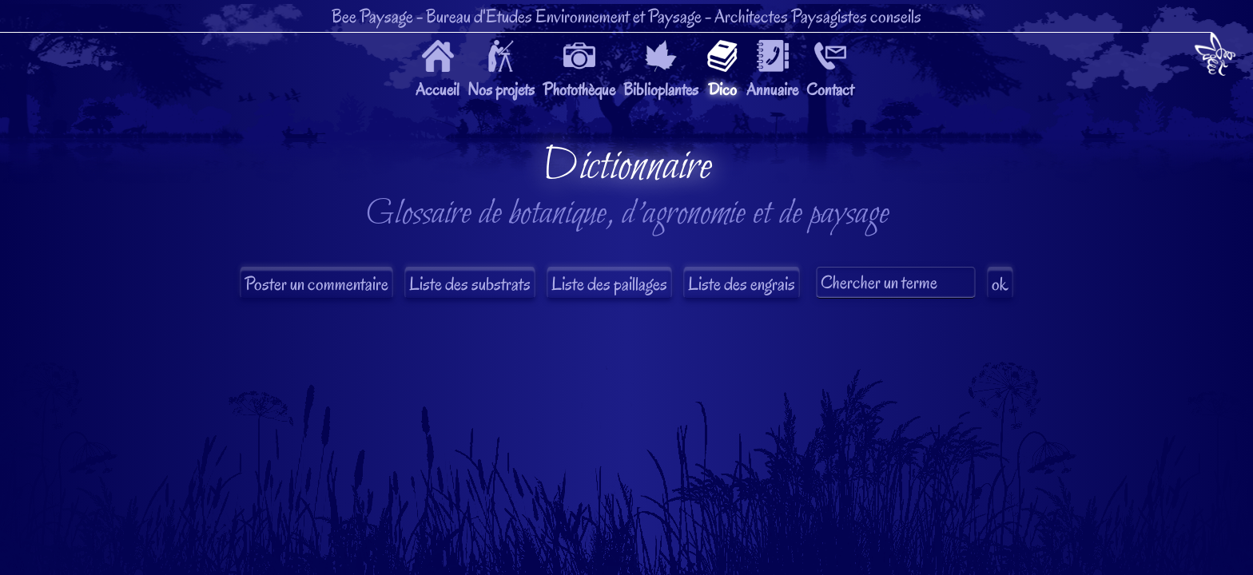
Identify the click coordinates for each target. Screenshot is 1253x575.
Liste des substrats (470, 284)
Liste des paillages (609, 284)
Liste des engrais (741, 284)
